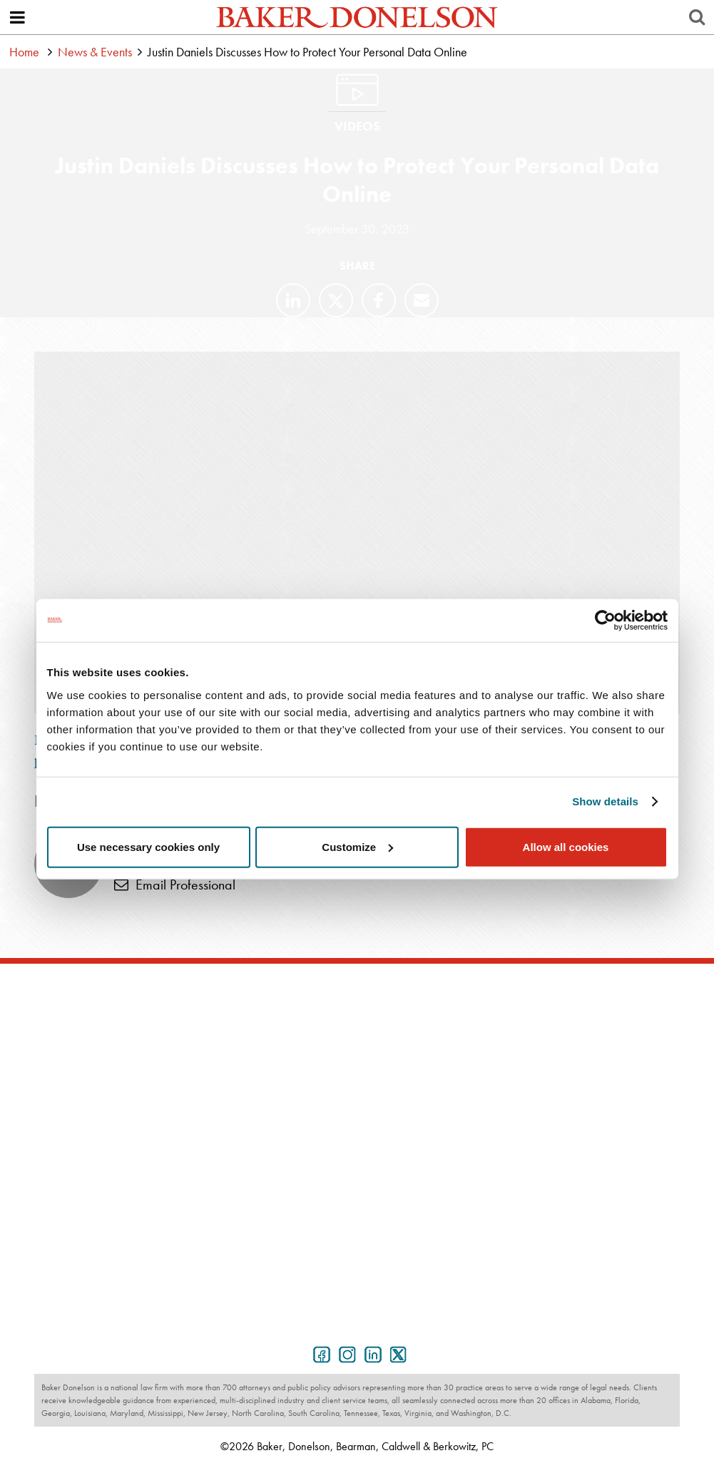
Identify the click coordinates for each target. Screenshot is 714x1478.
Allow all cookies (566, 846)
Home (24, 52)
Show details (605, 801)
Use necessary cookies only (148, 846)
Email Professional (174, 884)
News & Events (95, 52)
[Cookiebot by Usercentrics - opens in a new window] (605, 620)
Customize (357, 846)
